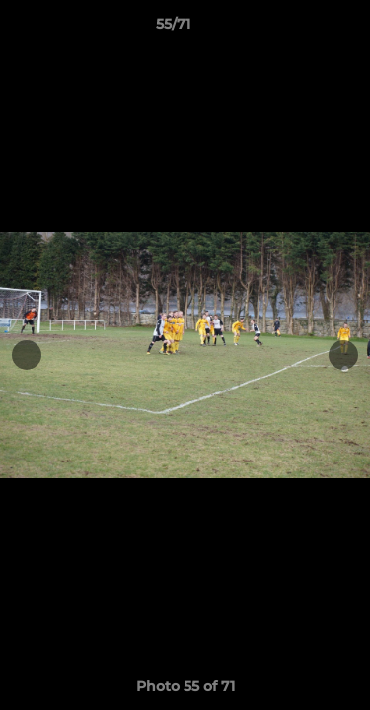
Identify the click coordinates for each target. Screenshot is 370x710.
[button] (299, 28)
